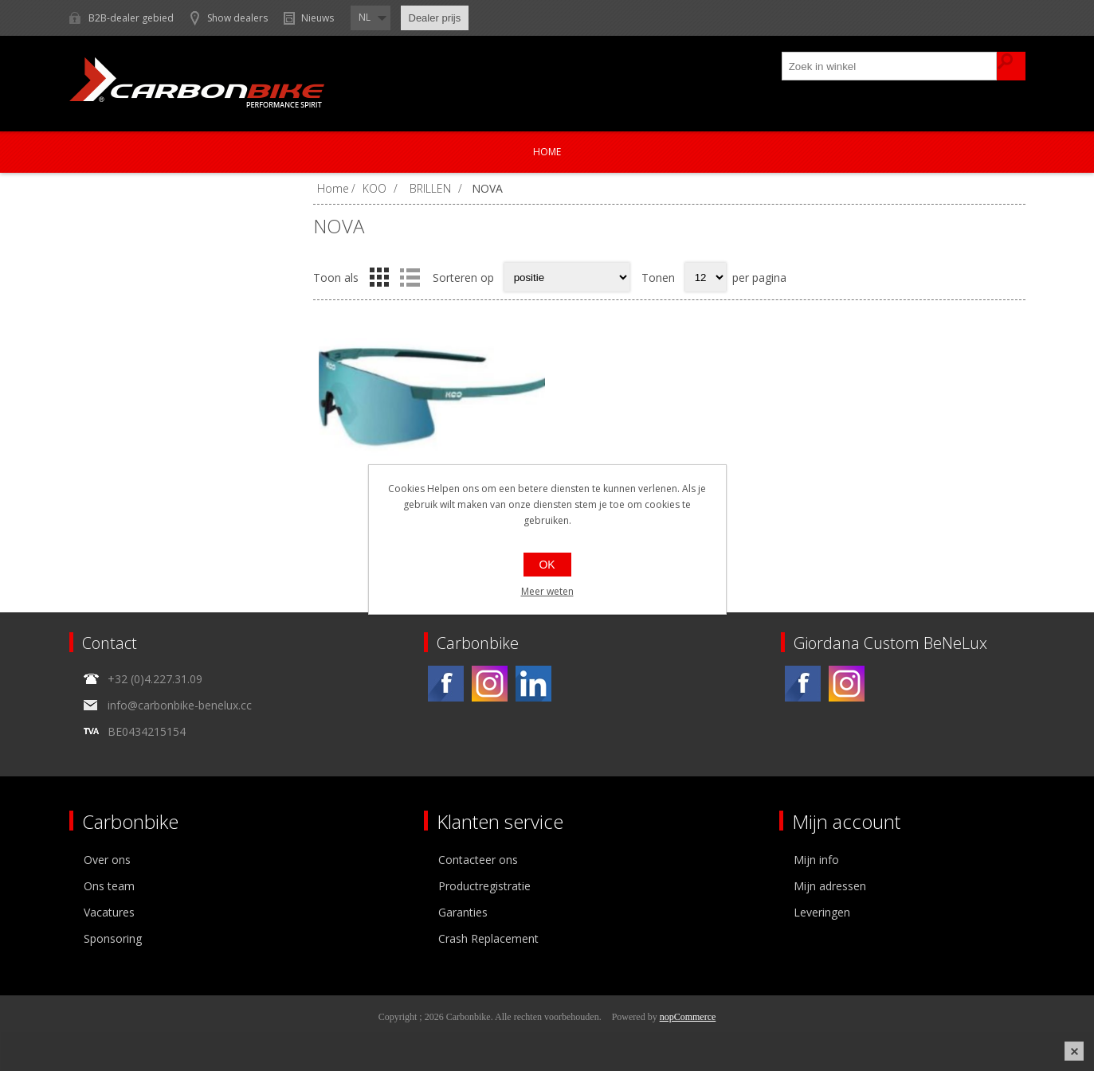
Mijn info (816, 859)
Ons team (109, 885)
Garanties (463, 912)
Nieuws (317, 18)
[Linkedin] (533, 684)
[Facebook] (446, 684)
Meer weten (547, 591)
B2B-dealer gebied (131, 18)
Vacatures (109, 912)
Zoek (1011, 66)
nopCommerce (688, 1016)
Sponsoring (113, 938)
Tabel (379, 277)
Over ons (107, 859)
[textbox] (890, 66)
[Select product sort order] (566, 277)
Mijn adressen (830, 885)
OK (547, 564)
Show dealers (237, 18)
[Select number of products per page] (705, 277)
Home (547, 151)
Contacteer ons (478, 859)
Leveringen (822, 912)
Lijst (410, 277)
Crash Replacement (488, 938)
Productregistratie (484, 885)
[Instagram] (490, 684)
